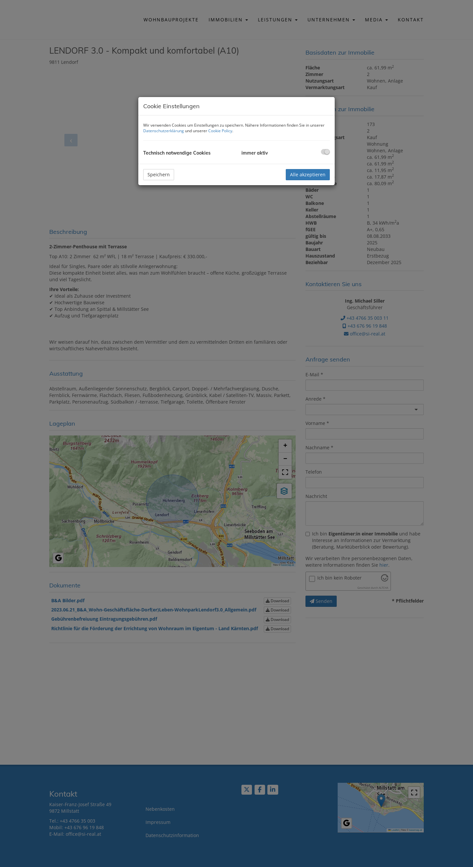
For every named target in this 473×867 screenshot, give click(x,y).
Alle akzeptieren (308, 174)
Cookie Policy (220, 131)
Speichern (158, 174)
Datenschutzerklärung (163, 131)
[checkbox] (325, 152)
